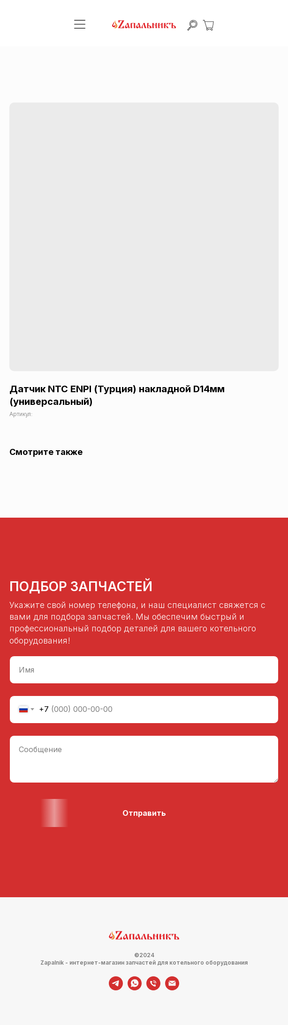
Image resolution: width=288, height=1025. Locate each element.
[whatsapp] (135, 988)
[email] (172, 988)
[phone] (153, 988)
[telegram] (116, 988)
